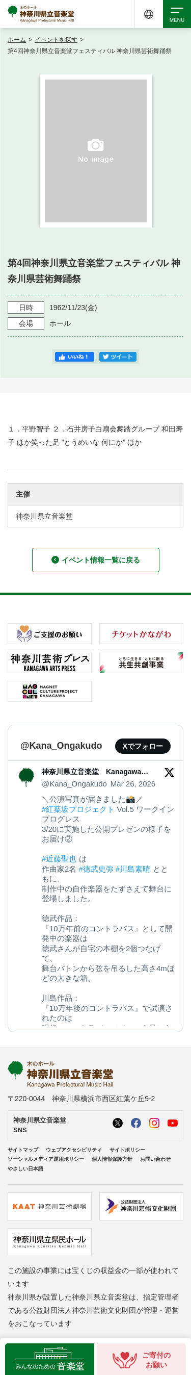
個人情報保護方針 (112, 1159)
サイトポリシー (127, 1150)
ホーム (17, 39)
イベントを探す (56, 39)
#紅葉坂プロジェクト (78, 809)
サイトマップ (23, 1150)
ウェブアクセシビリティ (74, 1150)
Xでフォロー (143, 746)
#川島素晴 (133, 868)
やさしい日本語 (25, 1169)
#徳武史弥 (96, 868)
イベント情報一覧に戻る (95, 560)
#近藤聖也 (59, 858)
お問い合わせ (155, 1159)
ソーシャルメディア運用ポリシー (46, 1159)
